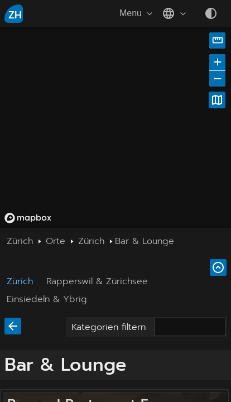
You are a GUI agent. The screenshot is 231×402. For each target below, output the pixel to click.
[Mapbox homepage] (27, 218)
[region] (115, 127)
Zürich (20, 281)
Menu (137, 13)
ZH (15, 15)
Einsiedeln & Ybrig (47, 299)
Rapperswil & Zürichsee (97, 281)
